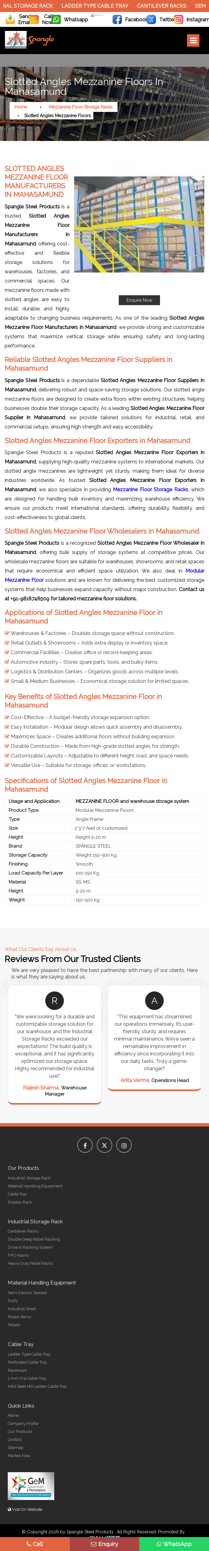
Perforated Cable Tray (27, 1362)
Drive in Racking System (30, 1247)
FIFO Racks (18, 1255)
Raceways (17, 1370)
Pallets (14, 1325)
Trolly (13, 1300)
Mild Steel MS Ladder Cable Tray (37, 1386)
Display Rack (20, 1202)
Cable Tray (17, 1194)
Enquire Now (139, 300)
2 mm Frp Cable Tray (27, 1378)
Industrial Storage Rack (29, 1178)
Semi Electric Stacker (27, 1292)
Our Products (20, 1431)
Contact (15, 1439)
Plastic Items (19, 1317)
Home (21, 106)
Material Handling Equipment (35, 1186)
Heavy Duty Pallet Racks (30, 1263)
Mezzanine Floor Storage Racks (81, 106)
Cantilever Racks (165, 6)
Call (35, 1544)
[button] (139, 232)
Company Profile (23, 1423)
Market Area (19, 1455)
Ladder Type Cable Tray (98, 6)
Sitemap (15, 1447)
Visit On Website (25, 1509)
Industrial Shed (22, 1308)
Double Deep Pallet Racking (34, 1239)
